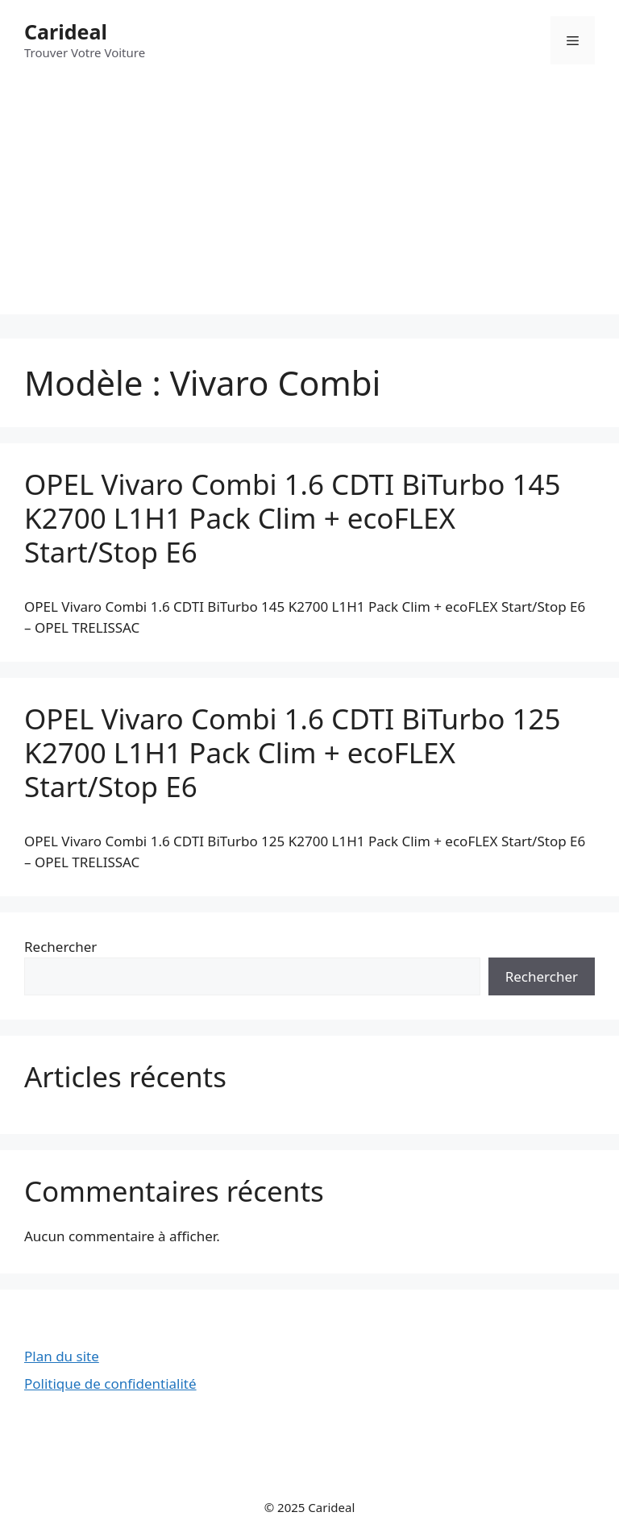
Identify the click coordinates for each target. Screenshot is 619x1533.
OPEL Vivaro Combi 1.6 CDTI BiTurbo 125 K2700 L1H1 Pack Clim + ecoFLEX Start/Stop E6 (292, 752)
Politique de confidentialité (110, 1383)
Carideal (65, 31)
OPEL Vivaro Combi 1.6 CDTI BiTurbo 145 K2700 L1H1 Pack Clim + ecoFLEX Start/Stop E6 (292, 518)
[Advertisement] (309, 201)
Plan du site (61, 1356)
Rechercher (60, 946)
